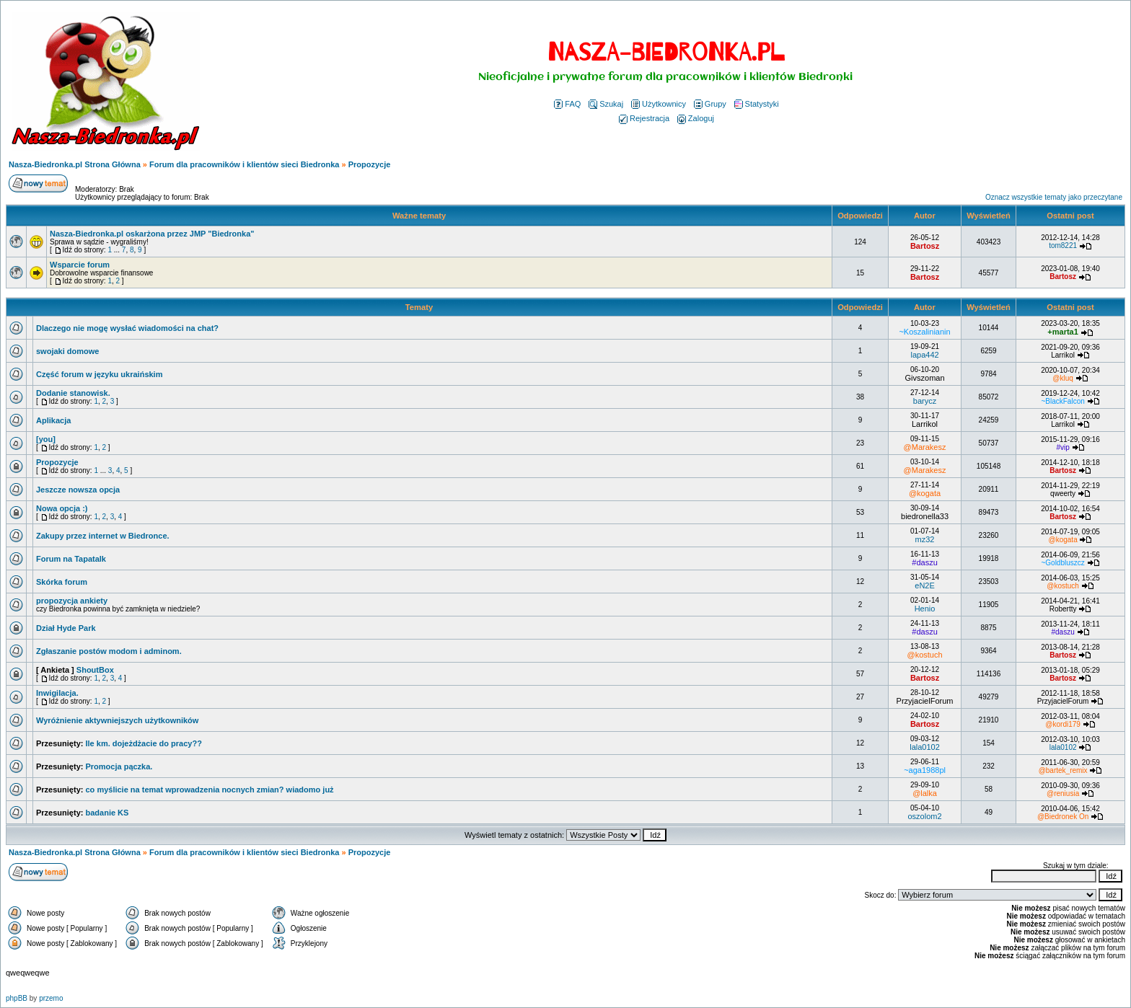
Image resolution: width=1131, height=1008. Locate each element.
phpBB (16, 998)
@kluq (1062, 378)
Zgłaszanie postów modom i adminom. (109, 651)
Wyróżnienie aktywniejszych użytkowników (117, 720)
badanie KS (106, 812)
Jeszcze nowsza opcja (78, 489)
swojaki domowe (67, 351)
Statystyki (756, 104)
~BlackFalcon (1062, 401)
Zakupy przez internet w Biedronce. (103, 535)
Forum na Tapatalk (71, 558)
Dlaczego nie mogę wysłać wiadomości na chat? (127, 328)
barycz (924, 401)
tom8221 (1063, 245)
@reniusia (1063, 793)
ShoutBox (95, 670)
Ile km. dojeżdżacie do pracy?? (143, 743)
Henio (925, 608)
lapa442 (924, 354)
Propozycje (369, 164)
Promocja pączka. (118, 766)
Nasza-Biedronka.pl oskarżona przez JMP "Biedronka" (152, 233)
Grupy (710, 104)
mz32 (925, 539)
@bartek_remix (1063, 770)
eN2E (925, 585)
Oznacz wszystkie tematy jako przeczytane (1053, 197)
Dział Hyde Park (66, 628)
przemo (51, 998)
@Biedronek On (1062, 817)
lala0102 (925, 747)
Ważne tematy (419, 215)
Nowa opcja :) (62, 508)
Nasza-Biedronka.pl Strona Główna (75, 164)
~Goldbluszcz (1062, 563)
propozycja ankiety (71, 600)
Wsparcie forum (80, 264)
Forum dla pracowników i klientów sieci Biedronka (244, 164)
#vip (1062, 447)
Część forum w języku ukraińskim (99, 374)
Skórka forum (61, 582)
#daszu (924, 562)
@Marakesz (925, 447)
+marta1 (1062, 331)
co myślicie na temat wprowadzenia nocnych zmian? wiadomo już (209, 789)
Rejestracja (644, 118)
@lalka (924, 793)
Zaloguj (695, 118)
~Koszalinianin (924, 331)
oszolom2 (925, 816)
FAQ (567, 104)
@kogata (925, 493)
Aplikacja (53, 420)
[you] (46, 439)
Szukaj (606, 104)
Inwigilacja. (57, 693)
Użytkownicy (658, 104)
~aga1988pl (925, 770)
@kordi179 (1063, 724)
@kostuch (1063, 586)
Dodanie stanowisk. (73, 393)
